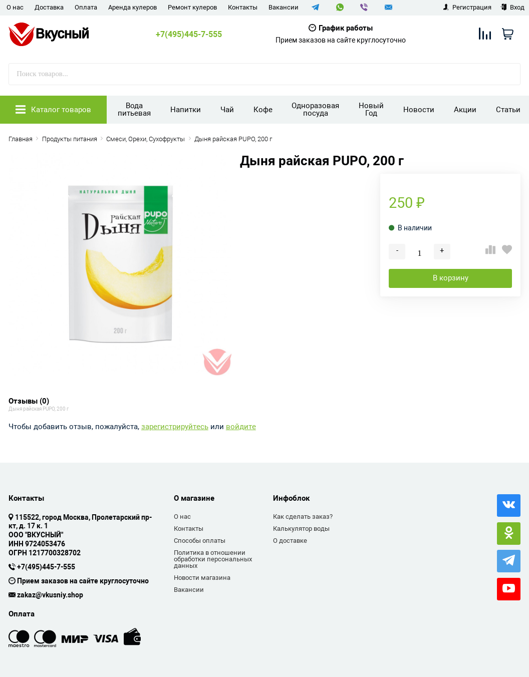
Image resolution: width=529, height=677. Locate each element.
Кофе (263, 109)
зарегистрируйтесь (174, 427)
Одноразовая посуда (315, 109)
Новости (418, 109)
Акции (465, 109)
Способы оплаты (199, 540)
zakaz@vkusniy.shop (50, 595)
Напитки (185, 109)
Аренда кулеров (132, 7)
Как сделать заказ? (303, 516)
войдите (241, 427)
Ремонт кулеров (192, 7)
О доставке (290, 540)
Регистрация (467, 7)
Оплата (86, 7)
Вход (512, 7)
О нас (15, 7)
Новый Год (371, 109)
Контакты (242, 7)
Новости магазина (202, 577)
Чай (227, 109)
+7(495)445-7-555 (189, 35)
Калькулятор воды (301, 528)
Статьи (508, 109)
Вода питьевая (134, 109)
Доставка (49, 7)
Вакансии (284, 7)
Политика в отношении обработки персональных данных (213, 559)
